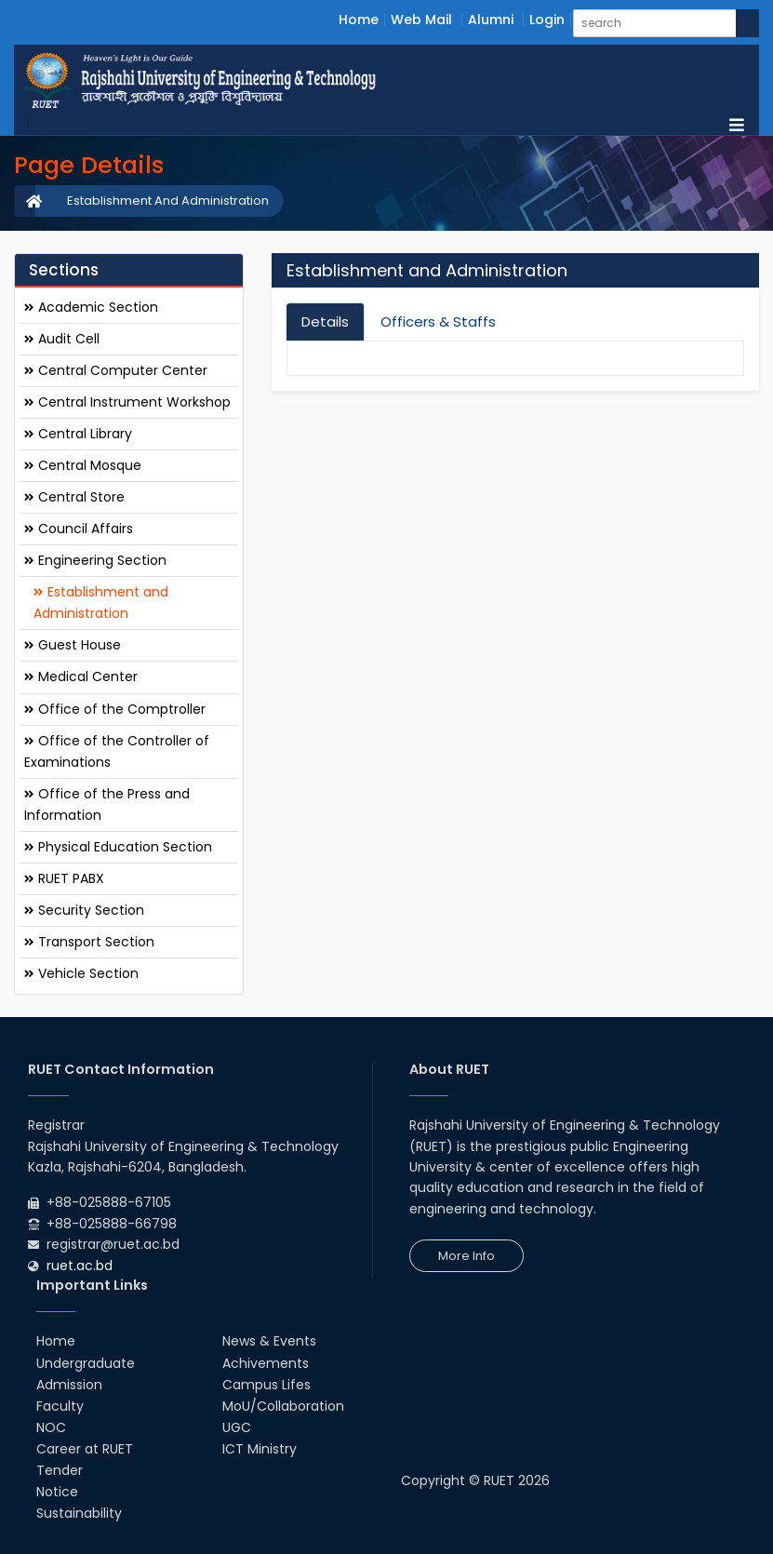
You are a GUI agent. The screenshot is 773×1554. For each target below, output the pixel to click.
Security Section (84, 910)
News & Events (269, 1341)
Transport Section (89, 941)
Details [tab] (325, 321)
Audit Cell (62, 338)
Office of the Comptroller (115, 709)
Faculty (60, 1406)
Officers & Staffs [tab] (438, 321)
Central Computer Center (115, 370)
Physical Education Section (118, 846)
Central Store (74, 497)
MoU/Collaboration (283, 1406)
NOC (51, 1427)
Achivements (265, 1363)
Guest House (72, 645)
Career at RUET (84, 1449)
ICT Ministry (259, 1449)
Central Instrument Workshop (127, 402)
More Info (466, 1256)
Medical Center (81, 676)
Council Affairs (78, 528)
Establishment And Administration (168, 200)
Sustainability (79, 1513)
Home (359, 19)
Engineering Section (95, 560)
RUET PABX (64, 878)
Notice (57, 1491)
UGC (236, 1427)
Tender (59, 1470)
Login (547, 19)
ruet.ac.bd (80, 1265)
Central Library (78, 433)
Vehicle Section (81, 973)
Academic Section (91, 307)
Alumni (490, 19)
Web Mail (421, 19)
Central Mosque (82, 465)
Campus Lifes (266, 1384)
